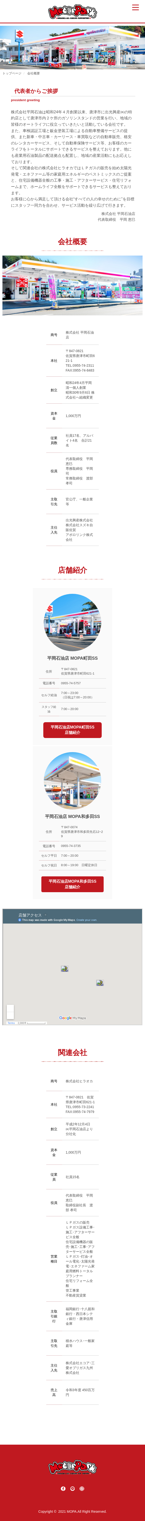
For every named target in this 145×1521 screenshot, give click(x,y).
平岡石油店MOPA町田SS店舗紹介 (72, 730)
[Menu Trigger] (135, 7)
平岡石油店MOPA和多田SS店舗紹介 (72, 884)
